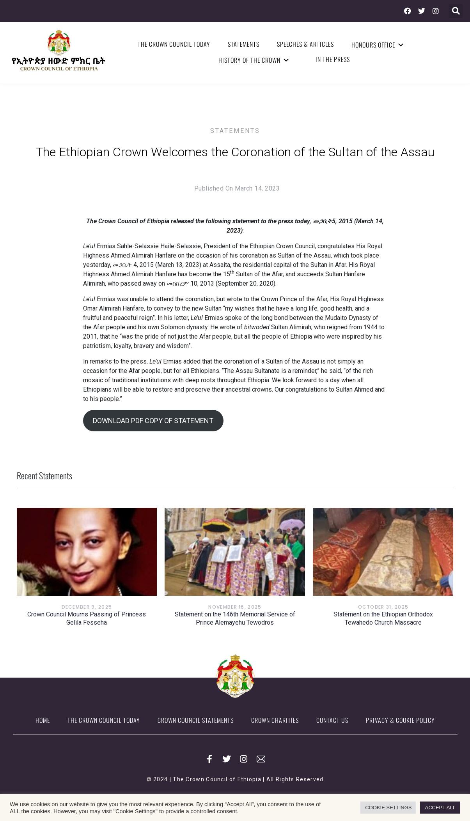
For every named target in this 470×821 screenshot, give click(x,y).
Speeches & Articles (305, 44)
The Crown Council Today (174, 44)
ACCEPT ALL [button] (440, 807)
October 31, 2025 (383, 607)
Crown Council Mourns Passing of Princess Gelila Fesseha (86, 618)
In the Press (333, 59)
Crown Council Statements (196, 720)
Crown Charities (275, 720)
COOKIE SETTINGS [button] (388, 807)
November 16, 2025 (234, 607)
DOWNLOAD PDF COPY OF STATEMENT (153, 421)
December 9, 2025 (87, 607)
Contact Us (332, 720)
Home (42, 720)
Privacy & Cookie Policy (400, 720)
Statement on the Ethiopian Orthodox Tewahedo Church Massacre (383, 618)
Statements (243, 44)
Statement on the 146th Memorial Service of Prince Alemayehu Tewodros (235, 618)
